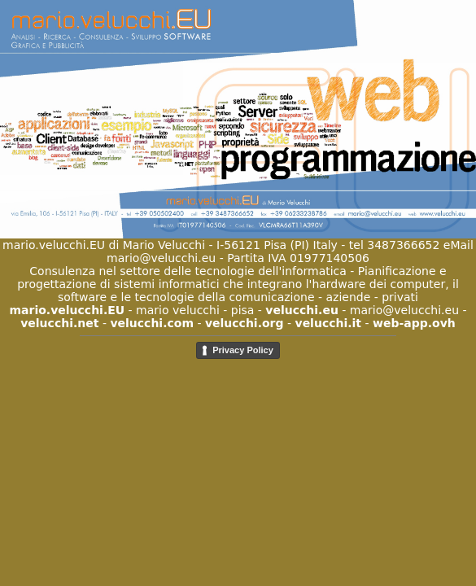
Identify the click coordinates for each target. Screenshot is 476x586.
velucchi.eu (301, 310)
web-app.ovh (414, 323)
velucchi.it (328, 323)
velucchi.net (59, 323)
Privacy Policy (242, 350)
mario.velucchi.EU (66, 310)
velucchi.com (152, 323)
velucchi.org (244, 323)
